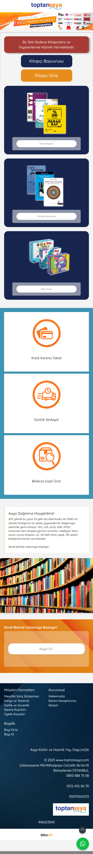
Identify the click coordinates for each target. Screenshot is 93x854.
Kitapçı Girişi (46, 75)
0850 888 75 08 (77, 776)
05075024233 (79, 796)
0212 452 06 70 (78, 786)
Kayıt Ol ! (46, 649)
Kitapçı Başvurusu (46, 61)
